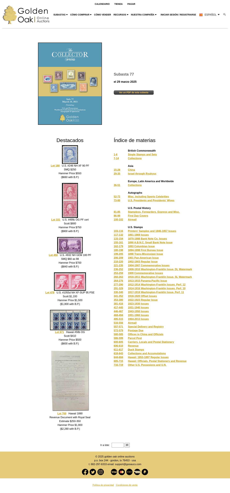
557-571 (118, 326)
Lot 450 (53, 255)
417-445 (118, 307)
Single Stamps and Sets (142, 154)
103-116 (118, 231)
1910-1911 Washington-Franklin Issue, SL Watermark (160, 277)
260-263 (118, 277)
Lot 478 (49, 292)
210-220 (118, 261)
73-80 (117, 200)
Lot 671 (59, 332)
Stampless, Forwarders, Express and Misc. (154, 212)
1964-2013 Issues (138, 319)
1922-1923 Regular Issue (143, 300)
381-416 (118, 303)
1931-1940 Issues (138, 307)
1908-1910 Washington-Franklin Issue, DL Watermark (160, 269)
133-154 (118, 238)
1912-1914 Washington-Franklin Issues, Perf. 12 (156, 284)
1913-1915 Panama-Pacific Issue (147, 280)
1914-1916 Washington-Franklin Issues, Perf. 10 (156, 288)
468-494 (118, 315)
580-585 (118, 334)
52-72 (117, 196)
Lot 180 (55, 165)
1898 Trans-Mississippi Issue (145, 254)
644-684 (118, 357)
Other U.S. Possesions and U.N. (147, 365)
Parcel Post (135, 338)
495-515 (118, 319)
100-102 (118, 219)
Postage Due (135, 330)
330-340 (118, 292)
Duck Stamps (136, 349)
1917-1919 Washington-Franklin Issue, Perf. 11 (156, 292)
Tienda (118, 4)
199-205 (118, 254)
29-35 (117, 173)
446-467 (118, 311)
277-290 (118, 284)
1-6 (115, 154)
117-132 (118, 235)
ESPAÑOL (208, 14)
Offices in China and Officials (145, 334)
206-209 (118, 257)
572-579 (118, 330)
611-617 (118, 349)
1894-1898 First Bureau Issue (145, 250)
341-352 (118, 296)
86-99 (117, 215)
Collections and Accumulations (147, 353)
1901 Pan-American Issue (143, 257)
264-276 (118, 280)
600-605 (118, 342)
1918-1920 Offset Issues (142, 296)
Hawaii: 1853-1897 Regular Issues (148, 357)
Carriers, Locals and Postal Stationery (151, 342)
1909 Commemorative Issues (145, 273)
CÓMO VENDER (102, 14)
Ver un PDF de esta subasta (133, 92)
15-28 (117, 169)
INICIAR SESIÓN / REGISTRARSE (178, 14)
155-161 (118, 242)
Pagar (131, 4)
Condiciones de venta (127, 485)
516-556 (118, 322)
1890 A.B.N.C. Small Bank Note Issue (150, 242)
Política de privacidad (103, 485)
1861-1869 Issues (138, 235)
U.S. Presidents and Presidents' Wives (151, 200)
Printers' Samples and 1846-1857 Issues (152, 231)
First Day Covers (138, 215)
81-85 (117, 212)
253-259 (118, 273)
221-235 (118, 265)
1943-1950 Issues (138, 311)
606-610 (118, 345)
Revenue (133, 345)
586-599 (118, 338)
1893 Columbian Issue (141, 246)
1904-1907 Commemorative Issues (149, 265)
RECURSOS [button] (120, 14)
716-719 (118, 365)
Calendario (102, 4)
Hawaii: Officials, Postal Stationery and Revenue (157, 361)
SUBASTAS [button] (59, 14)
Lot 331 (55, 219)
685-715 (118, 361)
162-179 (118, 246)
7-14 (116, 158)
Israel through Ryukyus (142, 173)
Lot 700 (61, 413)
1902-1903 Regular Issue (143, 261)
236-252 (118, 269)
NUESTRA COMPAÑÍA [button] (142, 14)
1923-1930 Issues (138, 303)
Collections (135, 158)
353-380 (118, 300)
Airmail (132, 219)
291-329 (118, 288)
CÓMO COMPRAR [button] (79, 14)
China (131, 169)
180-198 (118, 250)
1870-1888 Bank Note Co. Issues (147, 238)
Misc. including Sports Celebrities (148, 196)
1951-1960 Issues (138, 315)
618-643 (118, 353)
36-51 (117, 185)
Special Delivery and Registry (146, 326)
